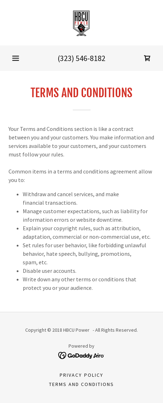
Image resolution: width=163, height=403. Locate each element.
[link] (81, 23)
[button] (16, 58)
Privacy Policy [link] (81, 375)
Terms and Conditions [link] (81, 384)
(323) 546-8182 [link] (81, 58)
